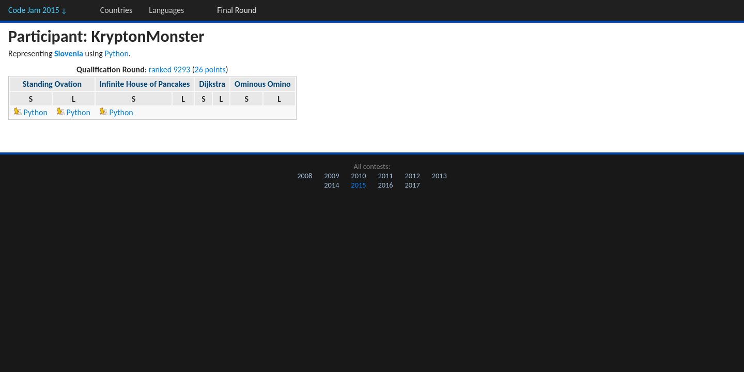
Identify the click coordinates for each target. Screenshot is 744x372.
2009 (331, 175)
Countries (116, 10)
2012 (412, 175)
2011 (385, 175)
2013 (439, 175)
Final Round (236, 10)
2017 (412, 185)
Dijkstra (212, 84)
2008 (304, 175)
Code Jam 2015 (37, 10)
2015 (358, 185)
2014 (331, 185)
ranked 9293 (170, 69)
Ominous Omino (263, 84)
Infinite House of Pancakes (145, 84)
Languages (166, 10)
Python (117, 53)
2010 (358, 175)
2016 (385, 185)
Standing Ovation (52, 84)
